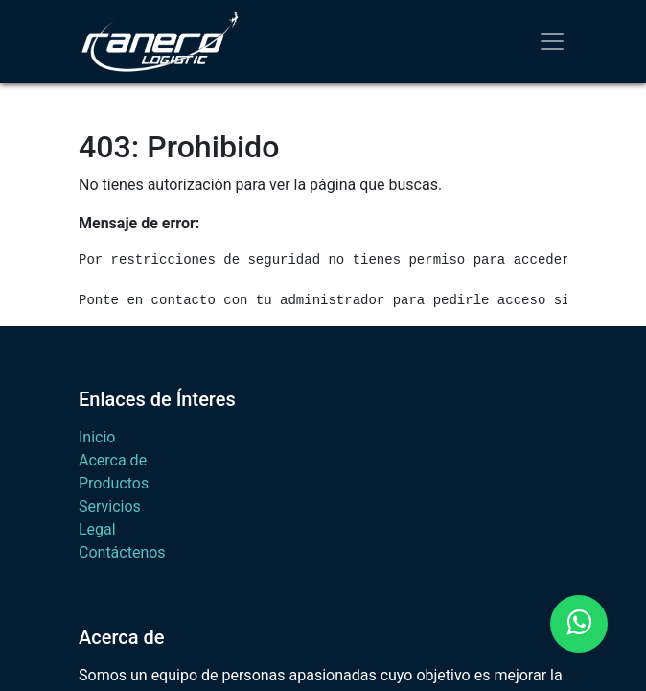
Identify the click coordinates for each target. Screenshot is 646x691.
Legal (97, 529)
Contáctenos (122, 552)
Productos (114, 483)
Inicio (97, 437)
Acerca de (113, 460)
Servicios (110, 506)
